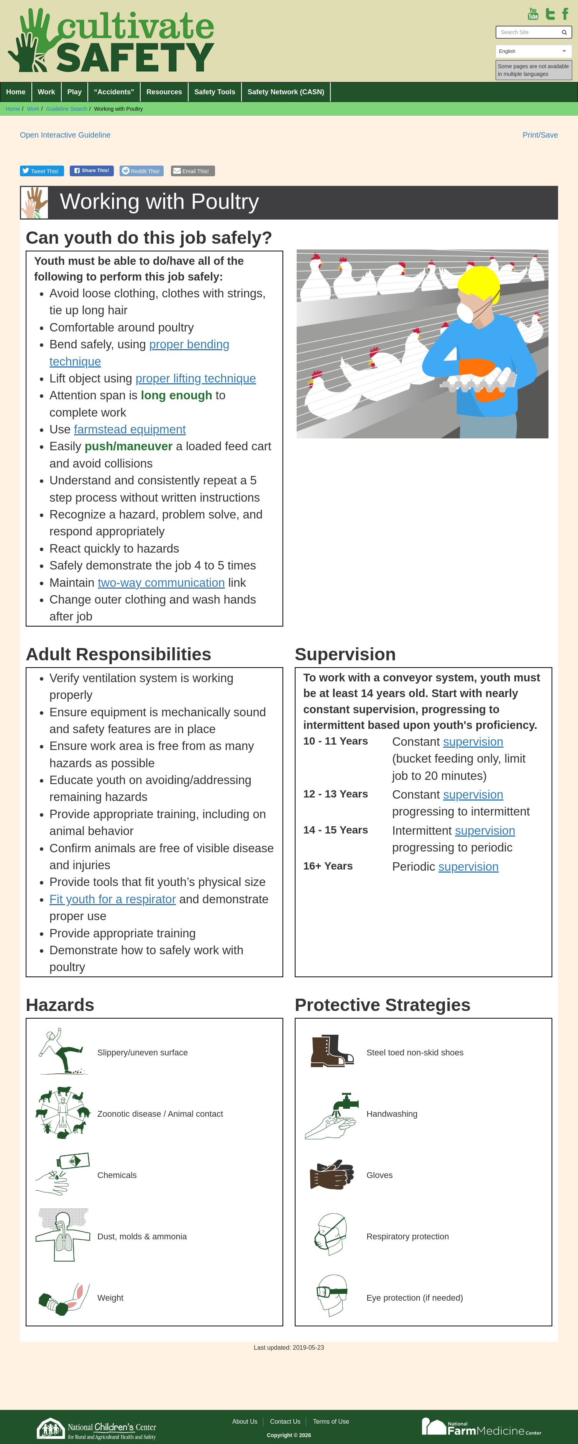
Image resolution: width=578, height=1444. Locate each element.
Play (74, 92)
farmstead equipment (130, 429)
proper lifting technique (196, 378)
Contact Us (285, 1421)
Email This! (195, 171)
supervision (473, 741)
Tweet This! (44, 171)
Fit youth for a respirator (112, 899)
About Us (245, 1421)
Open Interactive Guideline (65, 135)
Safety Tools (214, 92)
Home (16, 92)
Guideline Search (66, 109)
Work (46, 92)
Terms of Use (331, 1421)
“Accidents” (114, 92)
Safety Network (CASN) (286, 92)
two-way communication (161, 582)
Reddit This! (145, 171)
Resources (164, 92)
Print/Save (540, 135)
